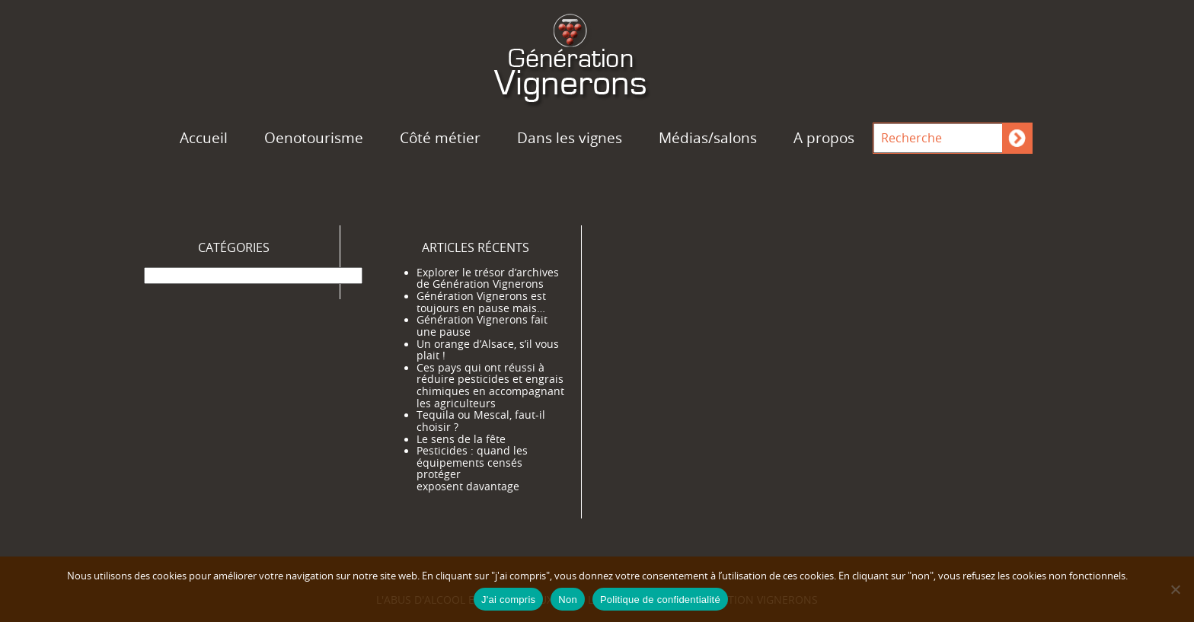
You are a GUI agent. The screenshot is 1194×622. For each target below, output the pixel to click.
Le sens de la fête (461, 439)
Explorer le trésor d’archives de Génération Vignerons (488, 279)
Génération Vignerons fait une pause (482, 326)
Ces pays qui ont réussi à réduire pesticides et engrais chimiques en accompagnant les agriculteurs (490, 385)
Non (567, 599)
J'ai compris (508, 599)
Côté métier (440, 138)
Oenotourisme (313, 138)
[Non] (1175, 589)
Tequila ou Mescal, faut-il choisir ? (481, 421)
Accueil (204, 138)
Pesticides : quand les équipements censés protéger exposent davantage (472, 468)
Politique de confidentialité (660, 599)
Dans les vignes (569, 138)
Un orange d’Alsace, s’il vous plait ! (488, 350)
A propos (823, 138)
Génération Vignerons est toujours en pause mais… (481, 302)
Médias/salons (708, 138)
